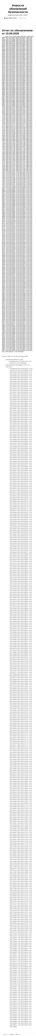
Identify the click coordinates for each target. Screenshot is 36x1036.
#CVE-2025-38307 (10, 273)
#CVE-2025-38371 (20, 289)
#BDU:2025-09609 (10, 83)
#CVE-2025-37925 (20, 174)
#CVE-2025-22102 (20, 172)
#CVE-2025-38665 (20, 348)
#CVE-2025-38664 (10, 348)
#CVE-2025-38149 (20, 233)
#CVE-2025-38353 (20, 285)
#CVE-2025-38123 (20, 225)
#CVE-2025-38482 (20, 325)
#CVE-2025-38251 (20, 259)
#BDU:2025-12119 (10, 161)
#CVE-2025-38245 (10, 258)
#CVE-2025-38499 (10, 332)
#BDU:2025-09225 (20, 74)
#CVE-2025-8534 (19, 351)
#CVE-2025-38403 (10, 301)
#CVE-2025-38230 (10, 255)
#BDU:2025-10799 (20, 134)
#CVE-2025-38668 (10, 349)
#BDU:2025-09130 (10, 63)
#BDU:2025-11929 (10, 155)
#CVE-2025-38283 (20, 267)
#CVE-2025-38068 (20, 207)
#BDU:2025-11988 (20, 156)
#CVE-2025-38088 (20, 213)
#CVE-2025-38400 (10, 299)
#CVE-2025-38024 (20, 195)
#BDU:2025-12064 (20, 159)
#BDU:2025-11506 (20, 146)
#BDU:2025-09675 (10, 96)
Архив (6, 18)
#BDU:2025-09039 (10, 57)
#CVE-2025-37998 (10, 187)
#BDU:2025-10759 (10, 121)
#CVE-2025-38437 (10, 310)
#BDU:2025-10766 (20, 122)
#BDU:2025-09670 (10, 95)
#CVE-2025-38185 (20, 243)
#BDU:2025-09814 (20, 100)
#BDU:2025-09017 (20, 52)
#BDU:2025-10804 (10, 136)
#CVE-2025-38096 (20, 216)
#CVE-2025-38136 (20, 229)
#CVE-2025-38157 (20, 235)
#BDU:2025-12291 (10, 168)
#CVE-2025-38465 (10, 319)
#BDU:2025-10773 (10, 125)
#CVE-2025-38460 (20, 316)
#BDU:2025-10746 (10, 117)
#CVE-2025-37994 (10, 186)
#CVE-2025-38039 (10, 198)
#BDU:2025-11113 (20, 140)
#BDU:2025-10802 (20, 135)
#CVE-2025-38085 (20, 212)
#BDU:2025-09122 (20, 61)
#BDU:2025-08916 (10, 47)
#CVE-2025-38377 (20, 292)
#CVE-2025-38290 (20, 268)
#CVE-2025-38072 (10, 208)
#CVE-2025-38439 (20, 310)
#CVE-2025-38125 (10, 226)
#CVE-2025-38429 (10, 308)
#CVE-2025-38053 (10, 202)
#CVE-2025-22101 (10, 172)
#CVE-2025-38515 (10, 336)
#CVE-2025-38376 (10, 292)
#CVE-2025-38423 (20, 306)
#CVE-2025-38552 (20, 346)
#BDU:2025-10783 (10, 129)
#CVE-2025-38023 (10, 195)
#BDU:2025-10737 (20, 114)
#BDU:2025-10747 (20, 117)
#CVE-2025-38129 (10, 228)
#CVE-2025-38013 (10, 192)
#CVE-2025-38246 (20, 258)
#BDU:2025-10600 (10, 112)
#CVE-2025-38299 (10, 271)
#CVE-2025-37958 (10, 179)
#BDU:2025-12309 (20, 168)
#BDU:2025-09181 (20, 71)
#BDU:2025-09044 (20, 58)
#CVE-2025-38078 (20, 209)
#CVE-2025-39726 (10, 350)
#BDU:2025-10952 (10, 138)
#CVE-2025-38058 (20, 203)
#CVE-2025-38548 (20, 345)
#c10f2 (14, 36)
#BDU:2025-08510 (20, 37)
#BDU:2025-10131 (10, 108)
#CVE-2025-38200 (20, 247)
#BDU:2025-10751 (20, 118)
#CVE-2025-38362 (20, 286)
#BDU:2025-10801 (10, 135)
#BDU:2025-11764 (20, 148)
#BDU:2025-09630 (10, 89)
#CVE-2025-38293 (10, 269)
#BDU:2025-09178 (20, 70)
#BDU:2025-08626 (10, 39)
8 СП (16, 15)
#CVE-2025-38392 (20, 297)
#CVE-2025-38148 (10, 233)
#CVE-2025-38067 (10, 207)
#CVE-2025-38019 (20, 194)
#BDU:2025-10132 (20, 108)
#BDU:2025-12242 (10, 165)
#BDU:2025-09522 (20, 79)
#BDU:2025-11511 (20, 147)
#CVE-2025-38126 (20, 226)
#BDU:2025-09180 (10, 71)
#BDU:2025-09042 (10, 58)
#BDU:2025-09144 (10, 66)
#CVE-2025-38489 (10, 328)
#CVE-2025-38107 (20, 220)
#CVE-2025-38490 (20, 328)
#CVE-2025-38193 (10, 246)
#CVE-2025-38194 (20, 246)
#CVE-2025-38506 (10, 333)
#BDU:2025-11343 (10, 142)
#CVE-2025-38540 (20, 342)
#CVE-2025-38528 (20, 338)
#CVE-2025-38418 (10, 305)
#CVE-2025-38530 (10, 340)
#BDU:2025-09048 (20, 60)
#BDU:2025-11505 (10, 146)
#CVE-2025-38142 (20, 230)
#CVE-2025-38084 (10, 212)
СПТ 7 (21, 15)
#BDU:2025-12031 (20, 157)
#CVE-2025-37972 (20, 183)
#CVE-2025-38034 (10, 196)
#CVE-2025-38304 (20, 272)
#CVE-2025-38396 (20, 298)
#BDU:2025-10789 (20, 130)
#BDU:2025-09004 (10, 52)
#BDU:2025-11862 (20, 152)
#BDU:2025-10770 (10, 123)
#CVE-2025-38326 (10, 277)
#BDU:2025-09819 (10, 103)
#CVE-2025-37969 (20, 182)
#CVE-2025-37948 (20, 176)
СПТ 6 (25, 15)
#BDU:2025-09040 (20, 57)
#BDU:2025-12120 (20, 161)
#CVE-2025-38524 (20, 337)
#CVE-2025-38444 (20, 311)
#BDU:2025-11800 (10, 151)
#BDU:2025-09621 (10, 87)
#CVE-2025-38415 (20, 303)
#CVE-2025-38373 (10, 290)
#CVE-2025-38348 (10, 284)
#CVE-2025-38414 (10, 303)
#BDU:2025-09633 (10, 91)
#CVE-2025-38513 (20, 334)
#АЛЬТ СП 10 (8, 36)
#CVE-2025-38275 (20, 264)
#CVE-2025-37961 (10, 181)
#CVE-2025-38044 (10, 199)
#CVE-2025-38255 (10, 260)
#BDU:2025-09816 (10, 101)
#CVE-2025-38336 (10, 280)
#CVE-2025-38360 (10, 286)
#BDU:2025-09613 (10, 84)
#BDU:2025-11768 (20, 149)
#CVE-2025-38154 (20, 234)
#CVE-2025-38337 (20, 280)
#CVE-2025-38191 (20, 245)
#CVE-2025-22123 (10, 173)
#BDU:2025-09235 (20, 75)
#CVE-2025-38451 (10, 314)
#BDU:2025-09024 (20, 53)
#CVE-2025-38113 (20, 222)
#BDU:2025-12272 (10, 166)
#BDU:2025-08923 (10, 48)
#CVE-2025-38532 (20, 340)
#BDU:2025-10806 (20, 136)
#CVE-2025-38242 (20, 256)
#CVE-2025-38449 (20, 312)
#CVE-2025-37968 (10, 182)
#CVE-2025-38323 (20, 276)
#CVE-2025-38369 (10, 289)
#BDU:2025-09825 (10, 104)
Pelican (11, 1034)
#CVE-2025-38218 (20, 251)
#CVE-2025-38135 (10, 229)
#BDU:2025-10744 (20, 116)
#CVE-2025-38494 (20, 329)
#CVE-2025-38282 (10, 267)
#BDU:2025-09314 (10, 79)
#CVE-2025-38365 (20, 288)
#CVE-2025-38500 (20, 332)
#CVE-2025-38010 (20, 191)
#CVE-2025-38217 (10, 251)
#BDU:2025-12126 (10, 164)
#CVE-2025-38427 (20, 307)
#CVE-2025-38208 (10, 249)
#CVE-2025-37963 (20, 181)
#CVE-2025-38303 (10, 272)
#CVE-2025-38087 (10, 213)
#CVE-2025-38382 (10, 293)
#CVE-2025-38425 (10, 307)
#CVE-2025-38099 (20, 217)
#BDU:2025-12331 (10, 169)
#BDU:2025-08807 (20, 45)
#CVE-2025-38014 (20, 192)
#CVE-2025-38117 (10, 224)
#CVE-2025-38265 (20, 263)
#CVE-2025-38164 (20, 238)
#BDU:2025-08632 (20, 40)
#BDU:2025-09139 (10, 65)
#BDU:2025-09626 (10, 88)
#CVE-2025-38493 (10, 329)
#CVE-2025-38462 (10, 318)
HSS (17, 1034)
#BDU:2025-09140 (20, 65)
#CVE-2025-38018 (10, 194)
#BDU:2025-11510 (10, 147)
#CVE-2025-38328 (20, 277)
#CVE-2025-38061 (20, 204)
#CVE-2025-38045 (20, 199)
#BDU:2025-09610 (20, 83)
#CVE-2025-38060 (10, 204)
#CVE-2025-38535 (10, 341)
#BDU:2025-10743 (10, 116)
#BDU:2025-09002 (20, 50)
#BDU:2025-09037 (20, 56)
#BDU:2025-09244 (10, 76)
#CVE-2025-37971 (10, 183)
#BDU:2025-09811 (20, 99)
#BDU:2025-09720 (10, 99)
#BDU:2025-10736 (10, 114)
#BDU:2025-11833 (20, 151)
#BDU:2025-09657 (10, 93)
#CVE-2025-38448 (10, 312)
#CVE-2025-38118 (20, 224)
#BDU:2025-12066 (10, 160)
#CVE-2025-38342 (10, 281)
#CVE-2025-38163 (10, 238)
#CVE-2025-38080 (10, 211)
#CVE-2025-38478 (20, 324)
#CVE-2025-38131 (20, 228)
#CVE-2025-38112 (10, 222)
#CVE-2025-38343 (20, 281)
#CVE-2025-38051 (20, 200)
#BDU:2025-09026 (10, 54)
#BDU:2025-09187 (10, 73)
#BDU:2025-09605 (20, 82)
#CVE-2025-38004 (20, 189)
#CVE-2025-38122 (10, 225)
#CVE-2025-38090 (10, 215)
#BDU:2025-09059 (10, 61)
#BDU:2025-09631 (20, 89)
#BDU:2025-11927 (20, 153)
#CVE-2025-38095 (10, 216)
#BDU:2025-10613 (10, 113)
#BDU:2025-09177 (10, 70)
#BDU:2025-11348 (20, 142)
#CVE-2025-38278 (10, 265)
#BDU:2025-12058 (10, 159)
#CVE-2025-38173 (10, 241)
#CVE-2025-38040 (20, 198)
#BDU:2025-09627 (20, 88)
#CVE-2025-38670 (20, 349)
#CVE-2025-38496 (10, 331)
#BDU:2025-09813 (10, 100)
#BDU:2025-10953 (20, 138)
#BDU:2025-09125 (20, 62)
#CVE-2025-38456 (10, 315)
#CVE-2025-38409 (10, 302)
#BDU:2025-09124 (10, 62)
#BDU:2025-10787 (10, 130)
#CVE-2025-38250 (10, 259)
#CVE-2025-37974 (10, 185)
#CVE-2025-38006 (10, 190)
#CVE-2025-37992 (20, 185)
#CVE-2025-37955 (10, 178)
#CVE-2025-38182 (20, 242)
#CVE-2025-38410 (20, 302)
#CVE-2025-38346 (20, 282)
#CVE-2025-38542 (10, 344)
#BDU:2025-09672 (20, 95)
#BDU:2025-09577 (10, 80)
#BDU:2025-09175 (20, 69)
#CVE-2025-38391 (10, 297)
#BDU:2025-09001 (10, 50)
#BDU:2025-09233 (10, 75)
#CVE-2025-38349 (20, 284)
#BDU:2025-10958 (10, 140)
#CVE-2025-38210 (20, 249)
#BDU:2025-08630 (10, 40)
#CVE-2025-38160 (20, 237)
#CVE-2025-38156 (10, 235)
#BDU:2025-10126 (10, 106)
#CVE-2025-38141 (10, 230)
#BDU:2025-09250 (10, 78)
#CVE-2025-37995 (20, 186)
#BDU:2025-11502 (10, 144)
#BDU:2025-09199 (10, 74)
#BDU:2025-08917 (20, 47)
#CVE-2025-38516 (20, 336)
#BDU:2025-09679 (10, 97)
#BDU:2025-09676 (20, 96)
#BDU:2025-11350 (10, 143)
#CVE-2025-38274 (10, 264)
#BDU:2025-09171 (20, 67)
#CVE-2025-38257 (20, 260)
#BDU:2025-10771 (20, 123)
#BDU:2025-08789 (20, 41)
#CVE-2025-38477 (10, 324)
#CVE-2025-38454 (20, 314)
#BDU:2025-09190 (20, 73)
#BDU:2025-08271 (22, 36)
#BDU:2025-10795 (10, 133)
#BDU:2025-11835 (10, 152)
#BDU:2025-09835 (10, 105)
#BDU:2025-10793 (20, 131)
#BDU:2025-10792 (10, 131)
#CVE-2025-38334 (20, 278)
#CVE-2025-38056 (10, 203)
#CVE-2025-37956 (20, 178)
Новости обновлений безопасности (18, 9)
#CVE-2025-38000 (20, 187)
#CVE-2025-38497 (20, 331)
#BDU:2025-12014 (10, 157)
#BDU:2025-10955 (10, 139)
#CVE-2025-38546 (10, 345)
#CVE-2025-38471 (10, 321)
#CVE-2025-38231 (20, 255)
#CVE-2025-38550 (10, 346)
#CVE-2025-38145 (10, 232)
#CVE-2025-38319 (20, 275)
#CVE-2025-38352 (10, 285)
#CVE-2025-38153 (10, 234)
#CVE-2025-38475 (20, 323)
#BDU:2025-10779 (10, 127)
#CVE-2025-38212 (10, 250)
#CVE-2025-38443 (10, 311)
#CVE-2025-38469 (20, 320)
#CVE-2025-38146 (20, 232)
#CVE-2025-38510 (20, 333)
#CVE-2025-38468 (10, 320)
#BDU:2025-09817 (20, 101)
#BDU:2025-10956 (20, 139)
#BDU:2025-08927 (10, 49)
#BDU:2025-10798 (10, 134)
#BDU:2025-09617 (20, 86)
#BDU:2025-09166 (10, 67)
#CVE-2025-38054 (20, 202)
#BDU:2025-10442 (10, 110)
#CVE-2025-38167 (20, 239)
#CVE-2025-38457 (20, 315)
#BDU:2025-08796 (10, 44)
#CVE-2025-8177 (9, 351)
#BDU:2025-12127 (20, 164)
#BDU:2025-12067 (20, 160)
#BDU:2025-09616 (10, 86)
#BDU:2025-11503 (20, 144)
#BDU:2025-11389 (20, 143)
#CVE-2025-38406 (20, 301)
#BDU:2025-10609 (20, 112)
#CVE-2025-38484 (10, 327)
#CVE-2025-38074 (20, 208)
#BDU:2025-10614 (20, 113)
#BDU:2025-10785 (20, 129)
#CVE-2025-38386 (20, 294)
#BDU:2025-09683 (20, 97)
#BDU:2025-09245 (20, 76)
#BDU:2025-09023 (10, 53)
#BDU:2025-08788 (10, 41)
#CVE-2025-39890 (20, 350)
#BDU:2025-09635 (20, 91)
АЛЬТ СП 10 (11, 15)
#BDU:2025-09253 (20, 78)
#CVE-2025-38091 (20, 215)
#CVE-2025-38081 (20, 211)
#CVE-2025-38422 (10, 306)
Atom (15, 18)
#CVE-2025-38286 (10, 268)
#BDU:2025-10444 (20, 110)
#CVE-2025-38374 (20, 290)
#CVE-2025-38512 (10, 334)
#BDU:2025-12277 (20, 166)
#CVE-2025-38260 (20, 261)
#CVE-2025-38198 (10, 247)
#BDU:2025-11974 (10, 156)
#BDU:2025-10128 (20, 106)
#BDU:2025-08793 (20, 43)
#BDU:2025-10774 (20, 125)
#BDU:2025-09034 (10, 56)
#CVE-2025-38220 (10, 252)
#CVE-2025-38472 (20, 321)
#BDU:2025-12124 (20, 162)
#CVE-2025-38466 (20, 319)
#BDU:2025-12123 (10, 162)
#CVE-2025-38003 (10, 189)
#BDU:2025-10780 (20, 127)
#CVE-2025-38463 (20, 318)
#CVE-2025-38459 (10, 316)
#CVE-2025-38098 (10, 217)
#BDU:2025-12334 (20, 169)
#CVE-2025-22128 (20, 173)
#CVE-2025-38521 (10, 337)
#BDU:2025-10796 (20, 133)
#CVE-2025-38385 (10, 294)
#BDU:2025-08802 (20, 44)
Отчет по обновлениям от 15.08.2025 (17, 32)
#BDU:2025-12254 (20, 165)
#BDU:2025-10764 (10, 122)
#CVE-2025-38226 (10, 254)
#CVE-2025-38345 (10, 282)
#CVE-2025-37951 (10, 177)
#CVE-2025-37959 (20, 179)
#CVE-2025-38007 (20, 190)
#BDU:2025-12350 (20, 170)
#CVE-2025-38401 (20, 299)
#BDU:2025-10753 (10, 120)
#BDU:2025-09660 (20, 93)
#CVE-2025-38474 (10, 323)
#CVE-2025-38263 (10, 263)
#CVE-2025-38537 (20, 341)
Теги (10, 18)
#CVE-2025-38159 (10, 237)
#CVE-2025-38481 (10, 325)
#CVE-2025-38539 (10, 342)
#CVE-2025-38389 (20, 295)
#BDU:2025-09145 (20, 66)
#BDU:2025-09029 (20, 54)
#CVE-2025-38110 (20, 221)
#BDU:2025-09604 (10, 82)
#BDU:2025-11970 (20, 155)
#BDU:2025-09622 (20, 87)
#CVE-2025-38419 (20, 305)
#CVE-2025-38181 (10, 242)
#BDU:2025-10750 (10, 118)
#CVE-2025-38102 (20, 218)
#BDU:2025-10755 (20, 120)
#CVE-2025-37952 (20, 177)
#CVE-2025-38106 (10, 220)
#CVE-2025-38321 (10, 276)
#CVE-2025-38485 (20, 327)
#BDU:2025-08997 (20, 49)
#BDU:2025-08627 (20, 39)
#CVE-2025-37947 (10, 176)
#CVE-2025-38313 (10, 275)
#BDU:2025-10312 (20, 109)
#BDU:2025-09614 (20, 84)
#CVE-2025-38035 (20, 196)
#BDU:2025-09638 (10, 92)
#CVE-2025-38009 (10, 191)
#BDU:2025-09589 (20, 80)
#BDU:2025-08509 (10, 37)
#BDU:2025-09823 (20, 103)
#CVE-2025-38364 (10, 288)
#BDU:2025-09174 (10, 69)
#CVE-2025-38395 (10, 298)
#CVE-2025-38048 (10, 200)
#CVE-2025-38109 (10, 221)
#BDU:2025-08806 (10, 45)
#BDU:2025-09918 (20, 105)
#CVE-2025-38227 (20, 254)
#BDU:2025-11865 (10, 153)
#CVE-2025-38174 (20, 241)
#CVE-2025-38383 (20, 293)
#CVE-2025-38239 (10, 256)
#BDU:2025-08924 (20, 48)
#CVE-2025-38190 (10, 245)
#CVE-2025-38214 (20, 250)
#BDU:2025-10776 (10, 126)
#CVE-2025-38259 (10, 261)
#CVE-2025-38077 (10, 209)
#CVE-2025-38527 (10, 338)
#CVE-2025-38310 (20, 273)
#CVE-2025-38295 (20, 269)
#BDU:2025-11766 (10, 149)
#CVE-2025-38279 (20, 265)
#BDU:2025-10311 (10, 109)
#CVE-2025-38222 (20, 252)
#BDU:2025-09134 (20, 63)
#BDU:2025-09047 (10, 60)
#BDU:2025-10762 (20, 121)
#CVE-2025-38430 (20, 308)
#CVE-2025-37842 (10, 174)
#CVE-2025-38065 (20, 205)
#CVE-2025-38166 (10, 239)
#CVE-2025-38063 (10, 205)
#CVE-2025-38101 (10, 218)
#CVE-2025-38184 (10, 243)
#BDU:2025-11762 (10, 148)
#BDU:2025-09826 (20, 104)
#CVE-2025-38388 (10, 295)
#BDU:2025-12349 (10, 170)
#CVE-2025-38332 (10, 278)
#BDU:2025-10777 (20, 126)
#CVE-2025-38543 (20, 344)
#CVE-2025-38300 (20, 271)
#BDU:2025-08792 (10, 43)
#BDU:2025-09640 (20, 92)
